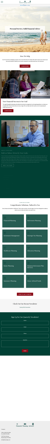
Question (25, 339)
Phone (25, 333)
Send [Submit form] (25, 350)
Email (25, 326)
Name (25, 320)
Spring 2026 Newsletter (25, 307)
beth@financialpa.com (5, 439)
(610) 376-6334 (7, 432)
